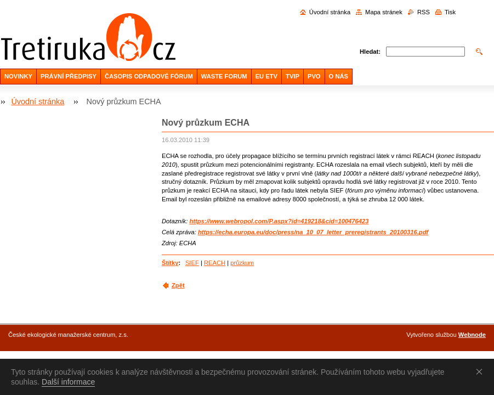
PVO (314, 76)
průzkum (242, 262)
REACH (214, 262)
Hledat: (370, 51)
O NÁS (338, 76)
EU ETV (266, 76)
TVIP (292, 76)
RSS (423, 12)
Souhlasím (481, 371)
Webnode (472, 334)
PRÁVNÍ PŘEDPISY (68, 76)
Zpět (178, 285)
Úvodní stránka (329, 12)
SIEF (192, 262)
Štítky (170, 262)
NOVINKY (18, 76)
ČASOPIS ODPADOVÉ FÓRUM (149, 76)
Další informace (68, 381)
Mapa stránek (383, 12)
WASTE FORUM (224, 76)
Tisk (450, 12)
